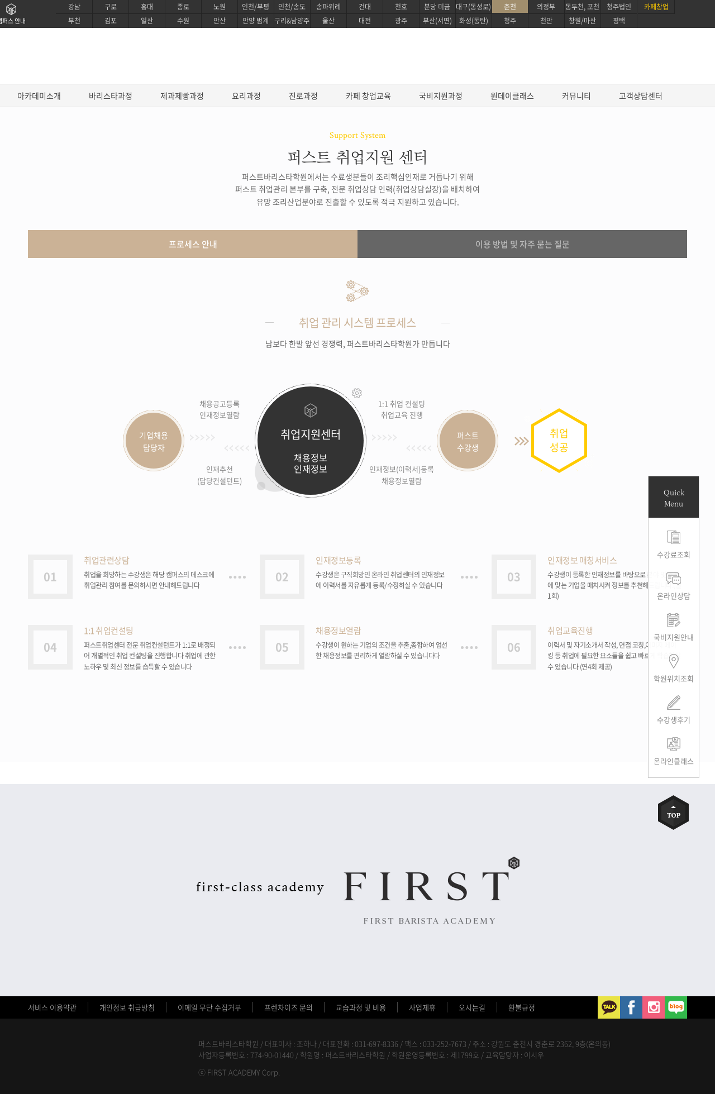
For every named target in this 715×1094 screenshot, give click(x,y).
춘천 (510, 7)
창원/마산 (582, 21)
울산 (328, 21)
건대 (365, 7)
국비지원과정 (441, 95)
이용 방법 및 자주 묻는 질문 (522, 244)
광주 (401, 21)
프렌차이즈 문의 (288, 1007)
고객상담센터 (640, 95)
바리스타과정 (110, 95)
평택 (619, 21)
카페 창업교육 (368, 95)
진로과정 (303, 95)
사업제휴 (422, 1007)
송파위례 (328, 7)
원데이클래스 (512, 95)
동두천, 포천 (582, 7)
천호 (401, 7)
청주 (510, 21)
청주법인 (619, 7)
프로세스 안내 (193, 244)
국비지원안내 (674, 637)
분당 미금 (437, 7)
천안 (546, 21)
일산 (147, 21)
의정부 (546, 7)
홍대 (147, 7)
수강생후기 (673, 719)
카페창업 (656, 7)
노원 (219, 7)
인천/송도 (292, 7)
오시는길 (472, 1007)
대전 (365, 21)
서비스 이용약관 (52, 1007)
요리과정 (246, 95)
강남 (74, 7)
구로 (110, 7)
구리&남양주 (291, 21)
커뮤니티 (576, 95)
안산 (219, 21)
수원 (183, 21)
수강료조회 (673, 554)
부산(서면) (437, 21)
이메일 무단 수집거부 (209, 1007)
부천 (74, 21)
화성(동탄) (473, 21)
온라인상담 (673, 595)
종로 (183, 7)
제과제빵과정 (182, 95)
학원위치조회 (674, 678)
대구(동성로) (473, 7)
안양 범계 (255, 21)
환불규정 (521, 1007)
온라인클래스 (674, 761)
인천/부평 (255, 7)
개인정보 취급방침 (127, 1007)
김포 (110, 21)
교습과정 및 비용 (361, 1007)
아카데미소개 (39, 95)
